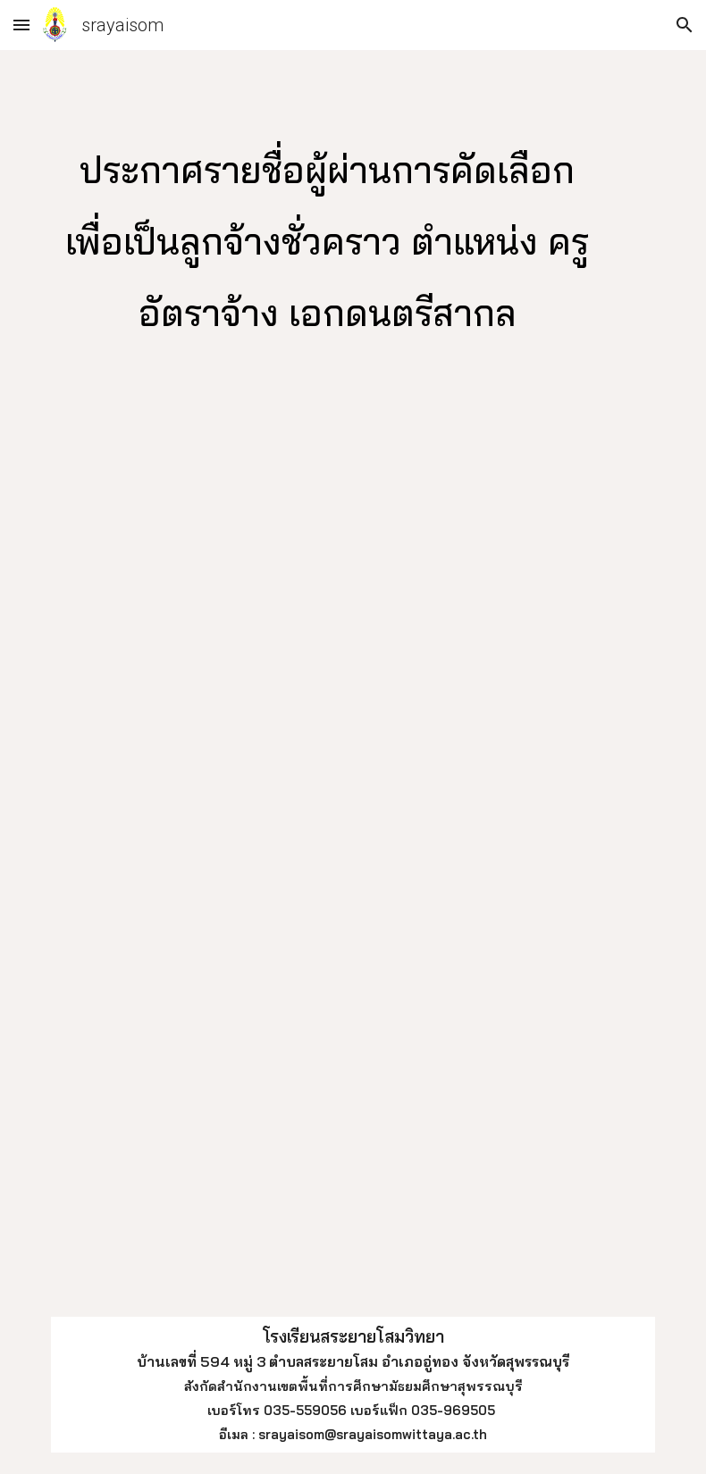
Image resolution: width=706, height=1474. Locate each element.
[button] (21, 24)
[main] (327, 235)
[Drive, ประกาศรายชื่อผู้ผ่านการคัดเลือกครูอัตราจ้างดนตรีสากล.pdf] (353, 858)
